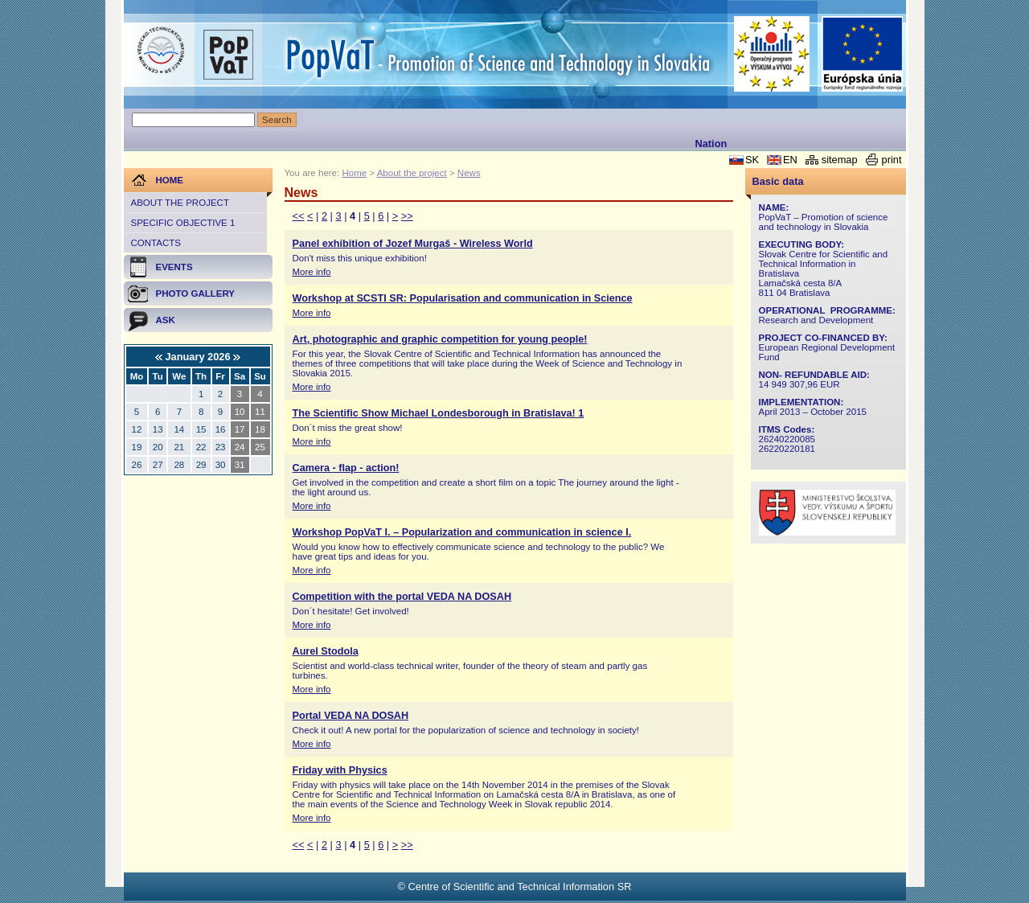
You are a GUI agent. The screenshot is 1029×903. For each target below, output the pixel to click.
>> (407, 216)
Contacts (156, 243)
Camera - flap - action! (346, 468)
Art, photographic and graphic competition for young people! (440, 339)
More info (312, 272)
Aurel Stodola (326, 651)
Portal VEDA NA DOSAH (351, 715)
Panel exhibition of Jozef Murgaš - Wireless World (413, 243)
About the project (180, 202)
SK (752, 160)
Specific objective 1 (183, 223)
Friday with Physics (340, 770)
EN (790, 160)
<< (299, 216)
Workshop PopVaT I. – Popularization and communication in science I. (462, 532)
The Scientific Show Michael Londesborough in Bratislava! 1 (438, 413)
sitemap (840, 160)
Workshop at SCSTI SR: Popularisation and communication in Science (463, 298)
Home (354, 173)
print (892, 160)
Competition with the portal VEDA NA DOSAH (402, 596)
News (469, 173)
